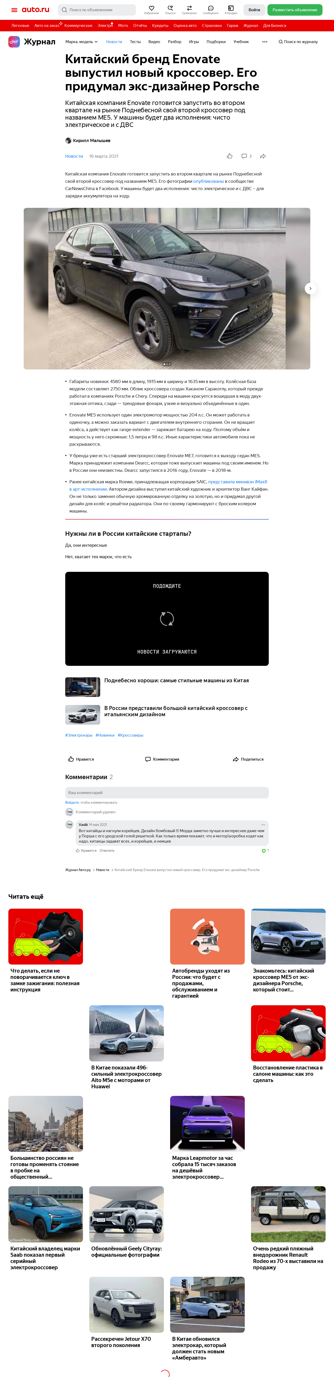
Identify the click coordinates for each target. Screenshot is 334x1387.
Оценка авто (185, 25)
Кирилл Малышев (87, 140)
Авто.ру (35, 10)
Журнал (250, 25)
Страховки (212, 25)
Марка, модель (81, 41)
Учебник (241, 41)
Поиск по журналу (298, 41)
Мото (123, 25)
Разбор (174, 41)
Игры (194, 41)
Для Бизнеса (274, 25)
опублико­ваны (208, 181)
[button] (151, 10)
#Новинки (105, 735)
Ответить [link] (107, 851)
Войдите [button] (72, 802)
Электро (105, 25)
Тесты (135, 41)
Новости (114, 41)
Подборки (216, 41)
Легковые (20, 25)
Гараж (232, 25)
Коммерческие (78, 25)
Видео (154, 41)
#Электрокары (78, 735)
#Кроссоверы (130, 735)
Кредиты (160, 25)
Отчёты (140, 25)
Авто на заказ (48, 24)
